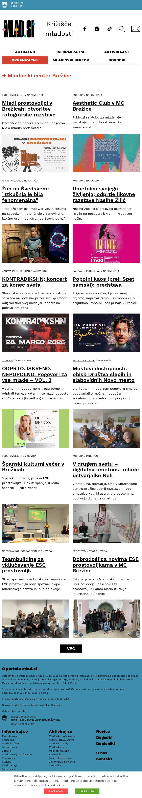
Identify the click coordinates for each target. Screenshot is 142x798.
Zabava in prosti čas (16, 271)
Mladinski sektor (71, 61)
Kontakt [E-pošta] (104, 758)
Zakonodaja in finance (62, 761)
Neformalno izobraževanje (21, 551)
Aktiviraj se (117, 53)
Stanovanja (8, 758)
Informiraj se (71, 53)
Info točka (55, 765)
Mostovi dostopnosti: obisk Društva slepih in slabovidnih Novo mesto (104, 374)
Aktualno (25, 53)
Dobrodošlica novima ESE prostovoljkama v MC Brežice (106, 565)
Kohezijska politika (60, 758)
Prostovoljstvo (13, 95)
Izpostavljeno (12, 180)
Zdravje (7, 360)
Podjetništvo (9, 769)
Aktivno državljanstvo (61, 739)
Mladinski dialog (58, 743)
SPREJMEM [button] (87, 791)
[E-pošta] (135, 28)
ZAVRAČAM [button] (56, 791)
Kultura (78, 95)
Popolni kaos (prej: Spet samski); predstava (103, 282)
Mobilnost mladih (59, 750)
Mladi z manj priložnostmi (17, 754)
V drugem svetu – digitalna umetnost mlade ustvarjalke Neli (106, 469)
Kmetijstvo (8, 739)
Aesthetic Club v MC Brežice (98, 106)
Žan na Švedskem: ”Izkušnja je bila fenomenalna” (25, 194)
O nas (101, 752)
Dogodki (117, 60)
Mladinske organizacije (62, 736)
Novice (103, 731)
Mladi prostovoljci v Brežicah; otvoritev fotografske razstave (28, 108)
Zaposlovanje (10, 736)
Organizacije (25, 61)
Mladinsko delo (58, 747)
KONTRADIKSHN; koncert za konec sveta (34, 282)
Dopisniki (105, 743)
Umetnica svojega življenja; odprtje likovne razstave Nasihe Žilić (104, 194)
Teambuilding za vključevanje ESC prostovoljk (24, 565)
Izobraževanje (10, 747)
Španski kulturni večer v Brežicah (33, 467)
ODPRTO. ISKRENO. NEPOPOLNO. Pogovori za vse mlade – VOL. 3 (34, 374)
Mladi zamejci (10, 765)
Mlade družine (10, 743)
